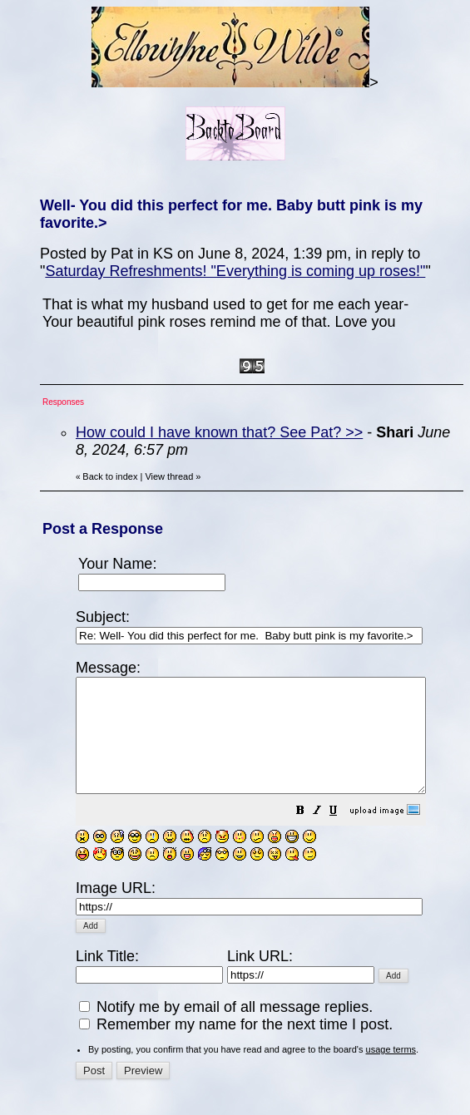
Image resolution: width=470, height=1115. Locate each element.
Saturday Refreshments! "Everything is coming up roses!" (235, 271)
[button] (342, 834)
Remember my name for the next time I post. (236, 1029)
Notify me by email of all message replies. (226, 1012)
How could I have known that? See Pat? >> (219, 432)
